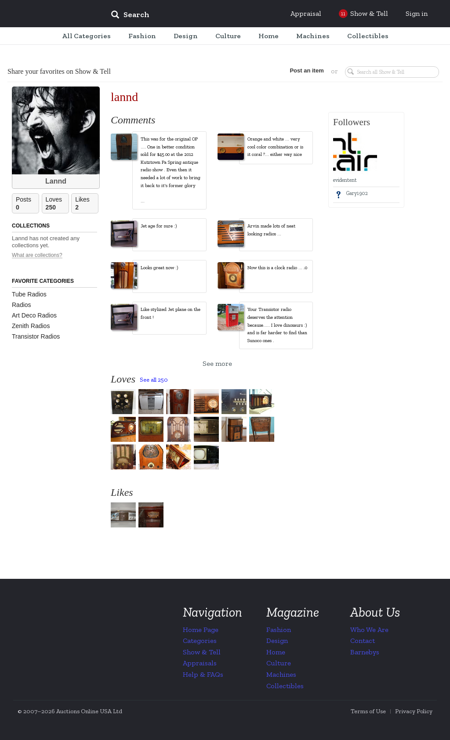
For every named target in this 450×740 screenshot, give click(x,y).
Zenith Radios (31, 325)
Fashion (278, 629)
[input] (194, 16)
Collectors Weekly (51, 14)
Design (277, 640)
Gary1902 (357, 193)
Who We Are (369, 629)
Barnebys (364, 652)
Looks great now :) (159, 268)
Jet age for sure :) (159, 226)
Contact (362, 640)
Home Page (200, 629)
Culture (278, 663)
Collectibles (285, 686)
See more (217, 363)
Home (275, 652)
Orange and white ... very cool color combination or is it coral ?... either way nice (275, 146)
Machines (281, 674)
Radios (21, 304)
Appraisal (305, 13)
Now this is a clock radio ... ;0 (277, 268)
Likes (86, 203)
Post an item (306, 70)
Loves (57, 203)
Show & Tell (202, 652)
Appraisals (200, 663)
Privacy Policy (413, 711)
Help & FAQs (203, 674)
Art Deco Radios (34, 315)
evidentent (345, 180)
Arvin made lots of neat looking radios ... (271, 230)
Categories (200, 640)
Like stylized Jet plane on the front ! (170, 313)
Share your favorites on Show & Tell (59, 71)
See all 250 (154, 379)
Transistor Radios (36, 336)
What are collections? (37, 255)
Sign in (417, 13)
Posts (27, 203)
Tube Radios (29, 294)
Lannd (55, 181)
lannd (124, 97)
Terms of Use (368, 711)
